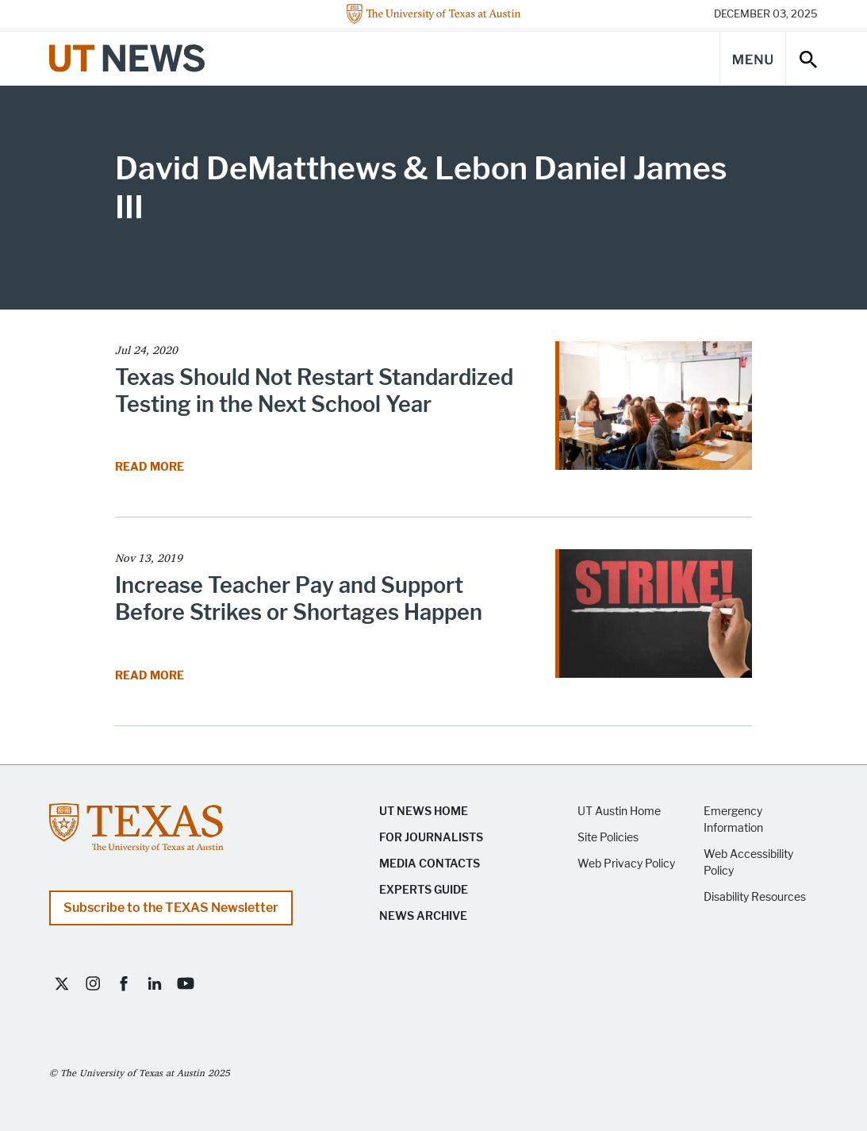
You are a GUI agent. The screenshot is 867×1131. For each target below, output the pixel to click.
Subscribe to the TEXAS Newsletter (170, 907)
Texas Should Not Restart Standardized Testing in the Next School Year (314, 390)
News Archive (423, 916)
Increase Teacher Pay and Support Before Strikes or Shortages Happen (298, 598)
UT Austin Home (619, 811)
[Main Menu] (752, 58)
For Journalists (431, 837)
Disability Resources (755, 897)
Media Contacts (429, 864)
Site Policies (608, 837)
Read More (150, 467)
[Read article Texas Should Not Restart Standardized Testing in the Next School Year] (653, 410)
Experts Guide (423, 890)
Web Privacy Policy (626, 864)
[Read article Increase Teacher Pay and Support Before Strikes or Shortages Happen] (653, 618)
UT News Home (423, 811)
